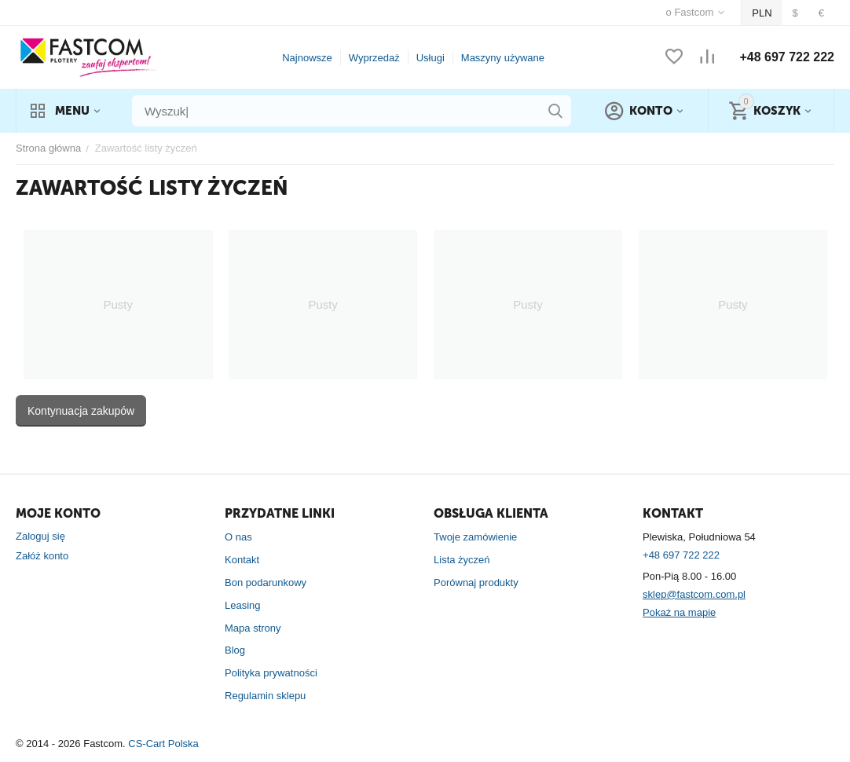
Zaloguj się (40, 536)
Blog (235, 650)
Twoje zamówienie (475, 537)
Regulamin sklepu (265, 696)
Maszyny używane (502, 58)
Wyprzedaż (374, 58)
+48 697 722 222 (786, 57)
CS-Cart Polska (163, 743)
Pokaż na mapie (679, 612)
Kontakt (242, 560)
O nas (238, 537)
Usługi (430, 58)
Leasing (243, 605)
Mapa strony (253, 628)
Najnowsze (307, 58)
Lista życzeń (462, 560)
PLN (761, 13)
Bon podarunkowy (265, 582)
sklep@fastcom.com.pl (694, 594)
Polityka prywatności (271, 673)
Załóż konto (42, 556)
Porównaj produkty (476, 582)
